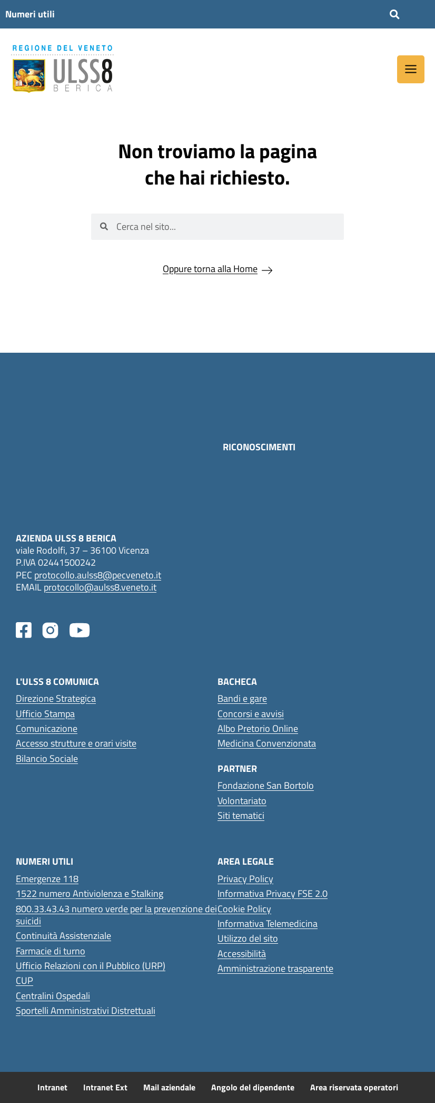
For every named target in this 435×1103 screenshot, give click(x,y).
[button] (394, 14)
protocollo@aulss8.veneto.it (100, 587)
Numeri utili (30, 14)
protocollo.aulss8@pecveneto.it (97, 575)
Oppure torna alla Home (210, 269)
